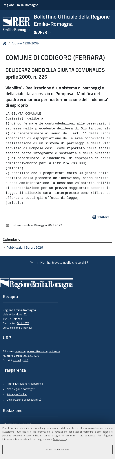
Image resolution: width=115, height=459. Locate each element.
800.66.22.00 (31, 355)
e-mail (17, 360)
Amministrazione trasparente (25, 383)
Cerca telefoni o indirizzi (17, 327)
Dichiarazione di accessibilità (24, 399)
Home (5, 43)
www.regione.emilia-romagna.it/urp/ (37, 351)
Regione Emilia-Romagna (20, 4)
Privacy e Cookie (17, 394)
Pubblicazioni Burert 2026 (24, 247)
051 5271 (23, 323)
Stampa (101, 217)
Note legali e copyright (21, 389)
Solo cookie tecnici (57, 449)
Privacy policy (60, 439)
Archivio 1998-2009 (25, 43)
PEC (25, 360)
